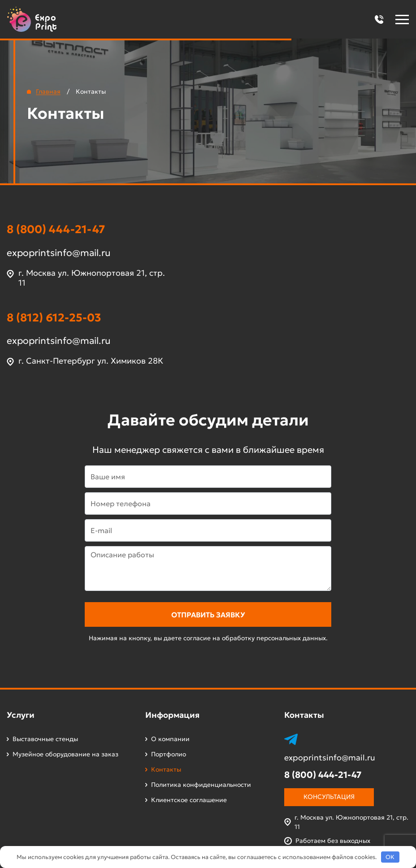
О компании (170, 739)
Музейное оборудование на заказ (65, 754)
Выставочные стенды (45, 739)
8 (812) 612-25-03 (54, 318)
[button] (379, 19)
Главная (48, 91)
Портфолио (168, 754)
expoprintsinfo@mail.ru (58, 253)
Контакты (166, 769)
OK (390, 857)
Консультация (329, 797)
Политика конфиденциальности (201, 785)
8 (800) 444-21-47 (56, 229)
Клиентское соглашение (189, 800)
